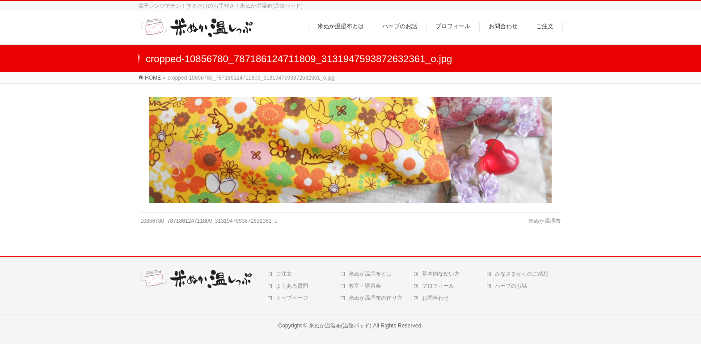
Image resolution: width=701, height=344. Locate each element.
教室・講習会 (365, 286)
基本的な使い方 (441, 274)
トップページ (292, 298)
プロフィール (438, 286)
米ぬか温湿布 (544, 221)
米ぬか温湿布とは (370, 274)
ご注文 (284, 274)
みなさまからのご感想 (522, 274)
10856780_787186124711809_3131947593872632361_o (209, 221)
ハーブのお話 (511, 286)
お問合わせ (435, 298)
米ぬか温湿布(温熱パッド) (340, 326)
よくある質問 (292, 286)
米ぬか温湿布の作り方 (375, 298)
